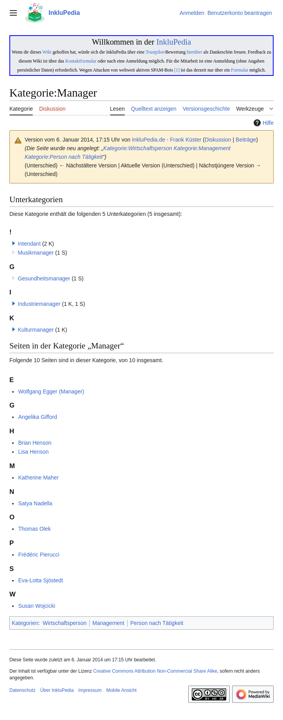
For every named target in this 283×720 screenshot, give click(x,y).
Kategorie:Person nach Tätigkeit (64, 157)
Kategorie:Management (202, 148)
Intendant (29, 244)
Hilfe (263, 122)
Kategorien (25, 623)
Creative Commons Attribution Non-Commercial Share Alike (155, 671)
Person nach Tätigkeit (156, 623)
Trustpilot (155, 52)
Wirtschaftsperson (65, 623)
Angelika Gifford (37, 417)
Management (108, 623)
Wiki (46, 52)
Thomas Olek (34, 529)
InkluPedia (173, 42)
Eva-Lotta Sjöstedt (40, 580)
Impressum (89, 690)
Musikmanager (36, 253)
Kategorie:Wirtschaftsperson (137, 148)
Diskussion (218, 139)
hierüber (194, 52)
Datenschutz (22, 690)
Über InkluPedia (57, 690)
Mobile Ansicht (121, 690)
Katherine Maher (38, 477)
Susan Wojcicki (36, 606)
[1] (177, 70)
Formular (239, 70)
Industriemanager (39, 304)
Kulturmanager (36, 330)
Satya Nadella (35, 503)
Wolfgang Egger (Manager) (51, 391)
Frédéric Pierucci (38, 554)
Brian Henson (34, 443)
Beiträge (246, 139)
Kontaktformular (81, 61)
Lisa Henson (33, 452)
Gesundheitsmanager (44, 278)
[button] (13, 243)
